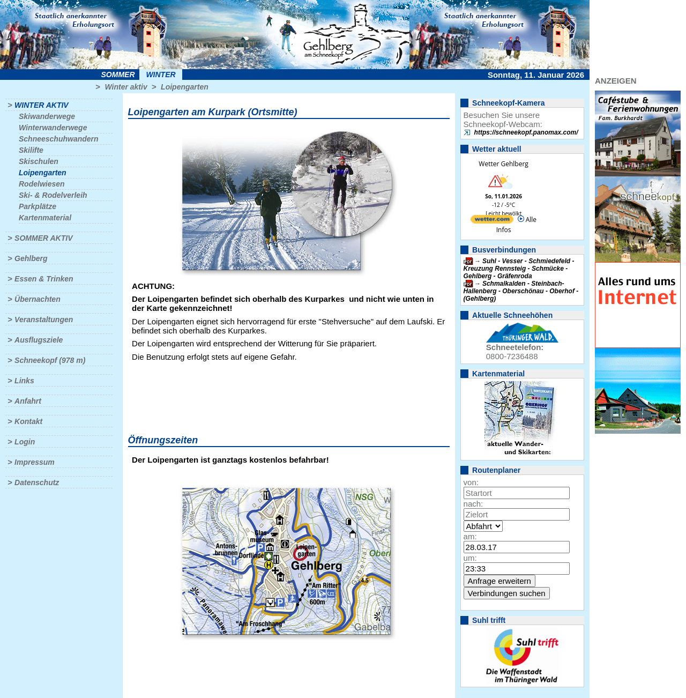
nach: (473, 503)
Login (24, 441)
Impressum (34, 462)
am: (470, 536)
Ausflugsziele (38, 340)
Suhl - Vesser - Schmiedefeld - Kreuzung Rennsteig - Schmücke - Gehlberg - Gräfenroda (519, 268)
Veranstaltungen (43, 319)
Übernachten (37, 299)
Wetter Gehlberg (503, 163)
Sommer (118, 74)
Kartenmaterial (45, 217)
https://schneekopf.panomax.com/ (526, 132)
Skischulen (38, 161)
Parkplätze (37, 206)
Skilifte (31, 150)
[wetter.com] (492, 221)
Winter (160, 74)
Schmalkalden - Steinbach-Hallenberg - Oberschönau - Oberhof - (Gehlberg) (521, 291)
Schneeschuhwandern (59, 139)
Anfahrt (27, 401)
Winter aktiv (126, 87)
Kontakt (28, 421)
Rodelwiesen (42, 184)
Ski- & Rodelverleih (53, 195)
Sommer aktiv (43, 238)
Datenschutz (36, 482)
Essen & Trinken (43, 278)
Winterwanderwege (53, 127)
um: (470, 557)
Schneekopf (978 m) (49, 360)
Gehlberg (30, 258)
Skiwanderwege (47, 116)
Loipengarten (184, 87)
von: (471, 482)
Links (24, 380)
